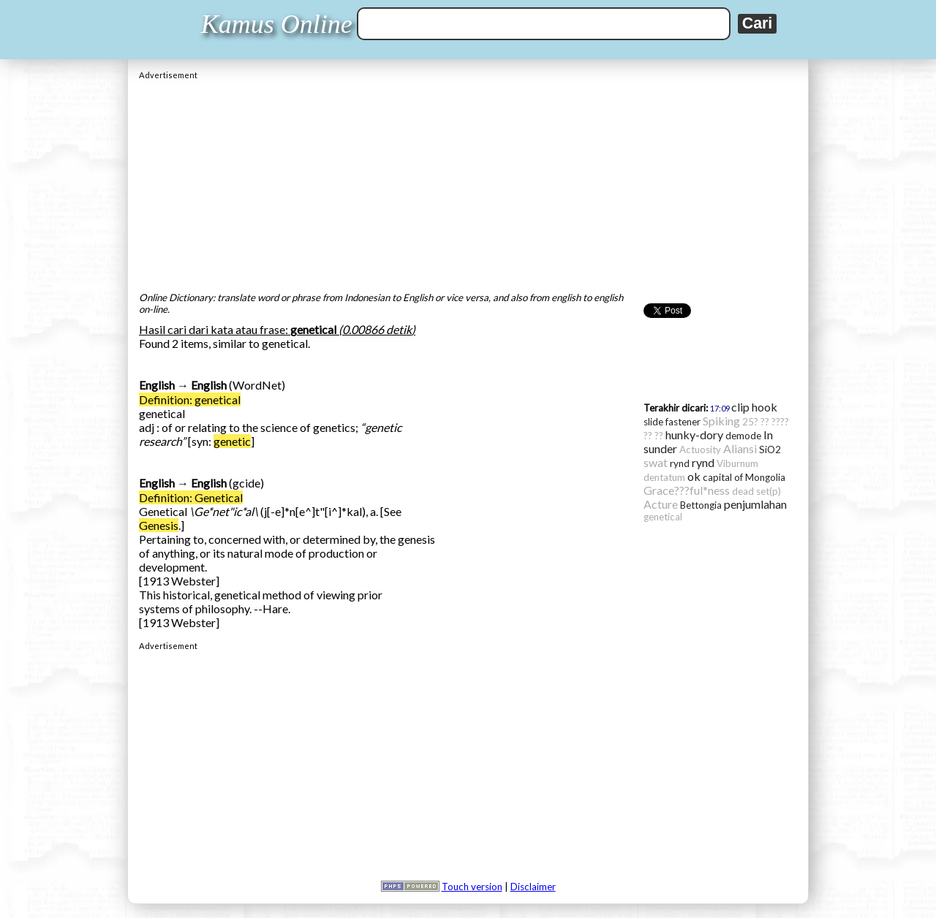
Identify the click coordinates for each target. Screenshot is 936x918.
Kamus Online (276, 24)
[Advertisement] (468, 182)
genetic (232, 441)
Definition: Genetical (191, 497)
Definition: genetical (190, 399)
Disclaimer (533, 886)
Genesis (158, 525)
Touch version (472, 886)
